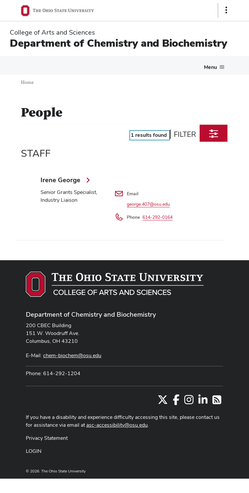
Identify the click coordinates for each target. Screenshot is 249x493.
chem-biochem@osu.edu (72, 355)
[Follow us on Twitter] (163, 401)
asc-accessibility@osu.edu (117, 424)
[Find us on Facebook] (176, 401)
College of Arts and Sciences (52, 32)
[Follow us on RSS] (216, 401)
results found (149, 135)
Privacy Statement (47, 438)
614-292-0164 (157, 217)
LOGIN (34, 451)
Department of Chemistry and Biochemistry (118, 43)
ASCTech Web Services (203, 484)
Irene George (61, 180)
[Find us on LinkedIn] (202, 401)
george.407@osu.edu (148, 204)
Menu (210, 67)
